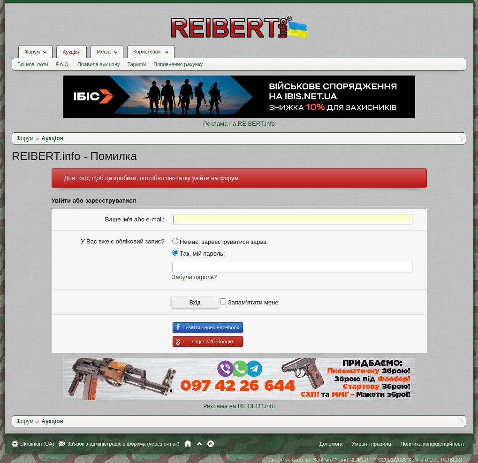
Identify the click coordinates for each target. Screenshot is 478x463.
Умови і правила (371, 444)
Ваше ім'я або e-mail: (135, 219)
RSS (210, 443)
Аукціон (71, 52)
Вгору (199, 443)
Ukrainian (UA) (37, 444)
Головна (187, 443)
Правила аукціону (98, 64)
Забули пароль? (195, 277)
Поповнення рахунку (178, 64)
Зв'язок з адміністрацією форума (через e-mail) (123, 444)
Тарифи (137, 64)
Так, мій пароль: (198, 253)
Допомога (330, 444)
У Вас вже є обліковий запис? (122, 241)
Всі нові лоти (32, 64)
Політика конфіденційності (432, 444)
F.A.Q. (62, 64)
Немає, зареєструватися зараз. (220, 241)
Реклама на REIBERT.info (239, 123)
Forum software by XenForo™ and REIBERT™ (366, 460)
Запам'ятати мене (249, 302)
